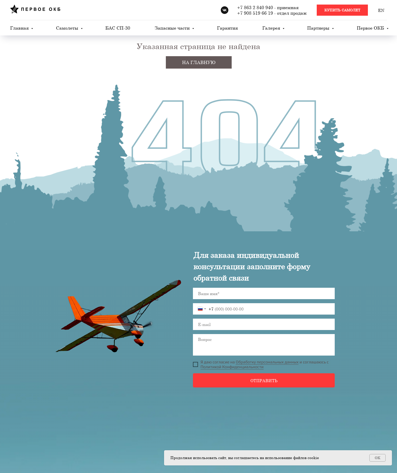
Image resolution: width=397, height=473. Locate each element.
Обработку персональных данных (267, 362)
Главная (20, 28)
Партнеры (319, 28)
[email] (264, 324)
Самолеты (68, 28)
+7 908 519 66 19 (255, 13)
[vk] (224, 10)
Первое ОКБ (371, 28)
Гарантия (227, 28)
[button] (342, 10)
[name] (264, 293)
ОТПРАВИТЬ (263, 380)
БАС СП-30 (117, 28)
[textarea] (264, 345)
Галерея (271, 28)
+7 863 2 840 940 (255, 7)
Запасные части (173, 28)
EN (381, 10)
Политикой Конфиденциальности (232, 366)
